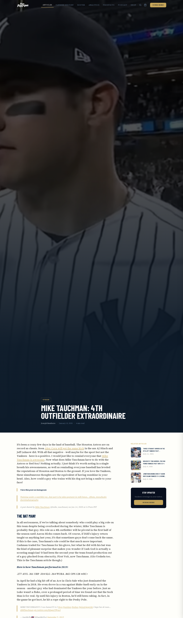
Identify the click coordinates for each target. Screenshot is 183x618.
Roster (81, 5)
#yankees (67, 607)
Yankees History (65, 5)
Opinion (46, 400)
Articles (47, 5)
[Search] (140, 5)
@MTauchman (27, 610)
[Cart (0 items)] (145, 5)
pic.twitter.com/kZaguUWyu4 (47, 610)
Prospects (108, 5)
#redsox (75, 607)
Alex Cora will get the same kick (64, 448)
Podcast (122, 5)
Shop (133, 5)
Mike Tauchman (42, 507)
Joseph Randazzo (48, 423)
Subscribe (158, 5)
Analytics (94, 5)
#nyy (60, 607)
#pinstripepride (86, 607)
